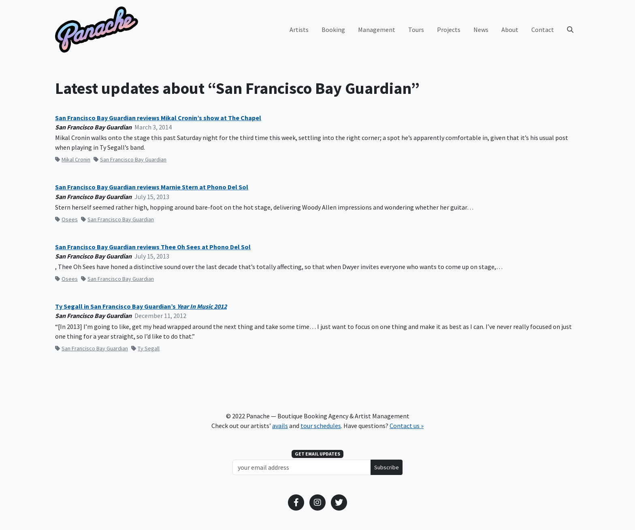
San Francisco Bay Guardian (130, 159)
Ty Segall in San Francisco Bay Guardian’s (141, 306)
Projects (448, 29)
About (509, 29)
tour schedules (320, 426)
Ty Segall (145, 348)
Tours (416, 29)
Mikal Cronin (72, 159)
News (480, 29)
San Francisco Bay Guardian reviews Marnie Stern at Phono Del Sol (151, 187)
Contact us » (407, 426)
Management (376, 29)
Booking (333, 29)
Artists (299, 29)
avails (280, 426)
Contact (542, 29)
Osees (66, 219)
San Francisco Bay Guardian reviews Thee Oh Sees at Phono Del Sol (153, 247)
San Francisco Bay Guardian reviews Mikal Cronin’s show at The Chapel (158, 118)
